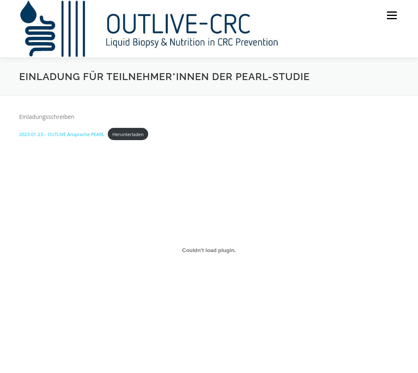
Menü (392, 15)
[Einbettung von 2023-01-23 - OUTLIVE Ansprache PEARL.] (209, 250)
